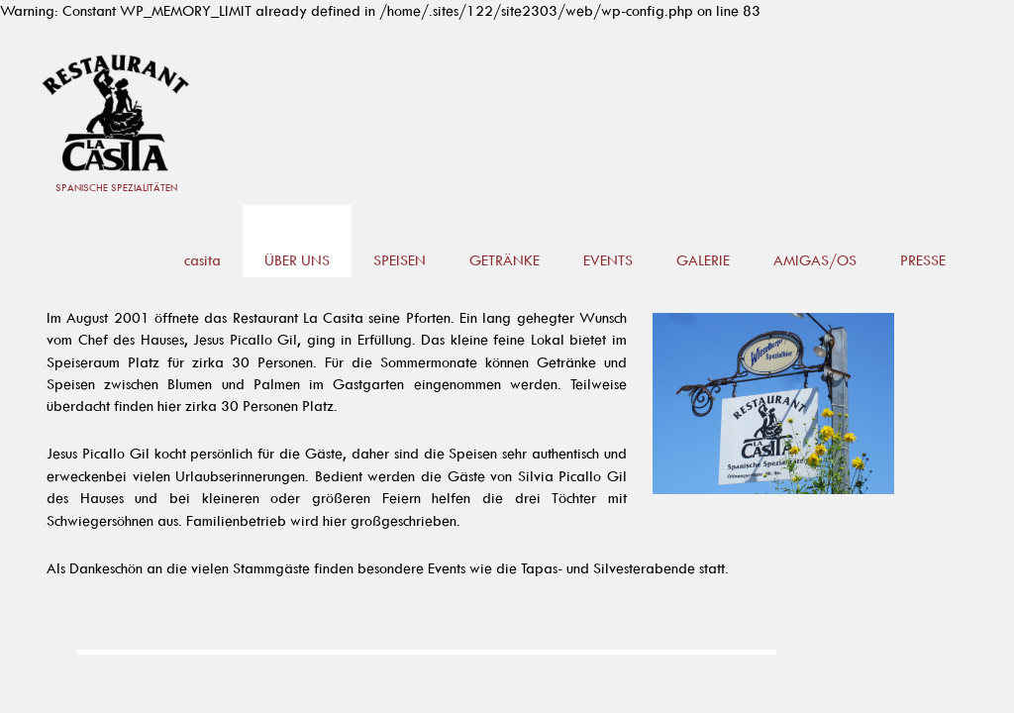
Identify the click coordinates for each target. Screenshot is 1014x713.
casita (202, 260)
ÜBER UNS (297, 260)
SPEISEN (399, 260)
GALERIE (703, 260)
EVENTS (608, 260)
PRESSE (923, 260)
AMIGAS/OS (815, 260)
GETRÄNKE (504, 260)
